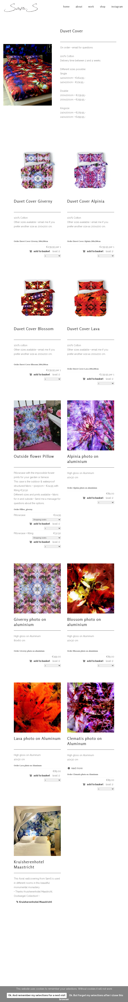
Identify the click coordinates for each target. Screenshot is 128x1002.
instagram (72, 955)
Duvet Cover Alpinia (85, 201)
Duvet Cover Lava (83, 328)
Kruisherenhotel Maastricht (29, 864)
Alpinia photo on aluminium (82, 459)
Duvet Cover (71, 31)
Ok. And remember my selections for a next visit (36, 995)
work (69, 947)
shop (69, 951)
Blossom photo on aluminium (84, 622)
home (70, 939)
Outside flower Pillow (34, 456)
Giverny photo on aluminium (30, 622)
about (70, 943)
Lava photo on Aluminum (37, 738)
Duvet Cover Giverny (33, 201)
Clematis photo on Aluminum (84, 741)
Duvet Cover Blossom (34, 328)
